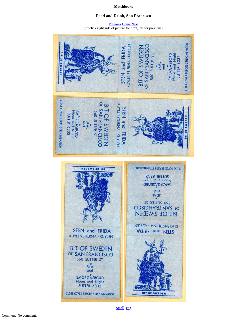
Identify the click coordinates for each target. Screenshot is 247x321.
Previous (115, 24)
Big (128, 308)
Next (135, 24)
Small (120, 308)
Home (126, 24)
